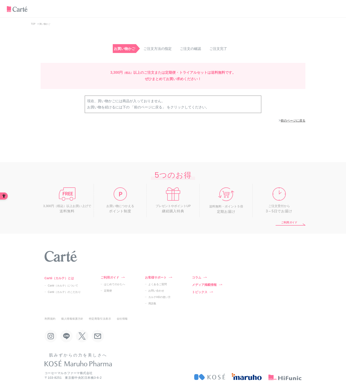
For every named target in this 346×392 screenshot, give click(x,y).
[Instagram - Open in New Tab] (51, 336)
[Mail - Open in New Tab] (98, 336)
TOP (33, 24)
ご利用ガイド (289, 222)
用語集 (152, 303)
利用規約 (50, 318)
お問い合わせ (156, 290)
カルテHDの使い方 (159, 297)
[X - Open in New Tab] (82, 336)
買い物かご (44, 24)
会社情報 (122, 318)
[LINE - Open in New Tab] (66, 336)
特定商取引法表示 (100, 318)
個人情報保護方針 (72, 318)
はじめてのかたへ (114, 284)
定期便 (108, 290)
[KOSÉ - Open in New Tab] (209, 377)
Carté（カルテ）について (63, 285)
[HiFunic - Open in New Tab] (284, 377)
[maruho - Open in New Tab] (247, 377)
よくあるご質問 (157, 284)
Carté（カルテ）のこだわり (64, 292)
